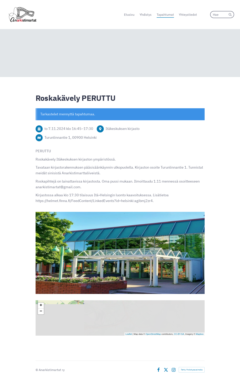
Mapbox (199, 334)
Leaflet (128, 334)
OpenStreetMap (153, 334)
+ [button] (41, 305)
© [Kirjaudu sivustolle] (37, 370)
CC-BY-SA (179, 334)
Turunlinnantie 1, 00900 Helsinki (70, 137)
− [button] (41, 311)
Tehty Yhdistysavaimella (191, 369)
